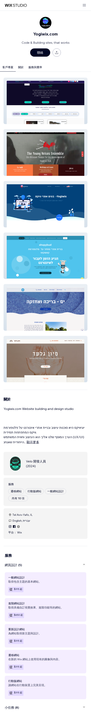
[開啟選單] (84, 5)
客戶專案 (7, 67)
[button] (45, 101)
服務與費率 (35, 67)
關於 (21, 67)
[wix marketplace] (16, 5)
